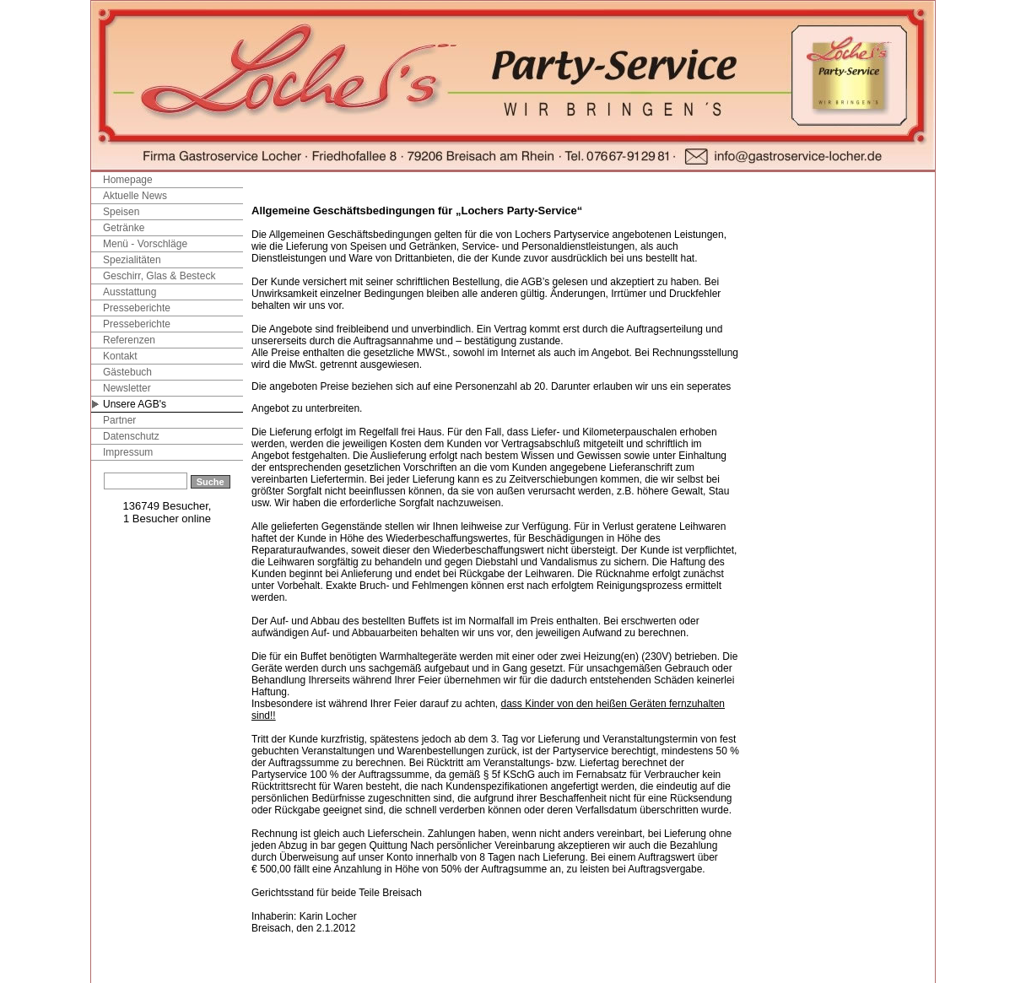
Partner (119, 420)
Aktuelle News (135, 196)
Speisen (121, 212)
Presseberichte (136, 308)
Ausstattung (129, 292)
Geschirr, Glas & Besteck (159, 276)
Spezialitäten (132, 260)
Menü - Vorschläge (145, 244)
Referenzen (129, 340)
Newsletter (127, 388)
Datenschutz (131, 436)
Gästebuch (127, 372)
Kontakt (120, 356)
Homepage (128, 180)
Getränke (123, 228)
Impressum (128, 452)
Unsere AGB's (134, 404)
